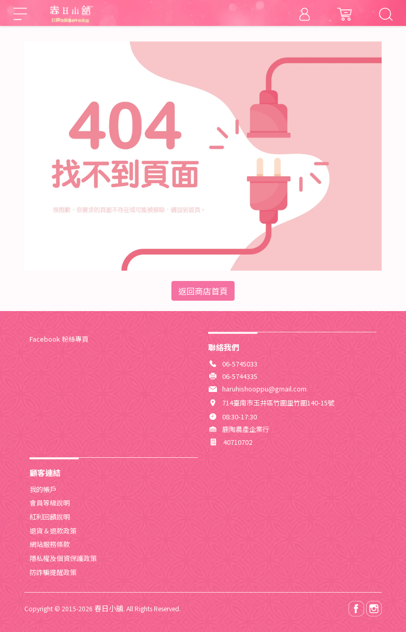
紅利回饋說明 (50, 517)
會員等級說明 (50, 503)
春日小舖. (109, 608)
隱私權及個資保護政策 (63, 558)
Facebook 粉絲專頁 (59, 339)
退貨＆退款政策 (53, 531)
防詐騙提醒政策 (53, 572)
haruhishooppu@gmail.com (264, 389)
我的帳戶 (43, 489)
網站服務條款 (50, 544)
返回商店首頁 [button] (203, 291)
